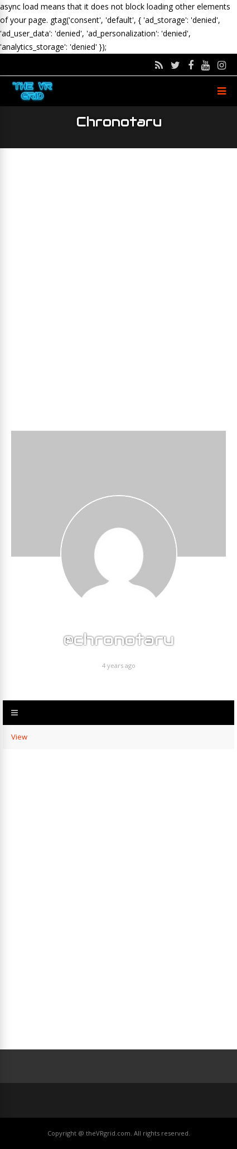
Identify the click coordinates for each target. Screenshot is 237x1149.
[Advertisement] (118, 289)
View (19, 737)
